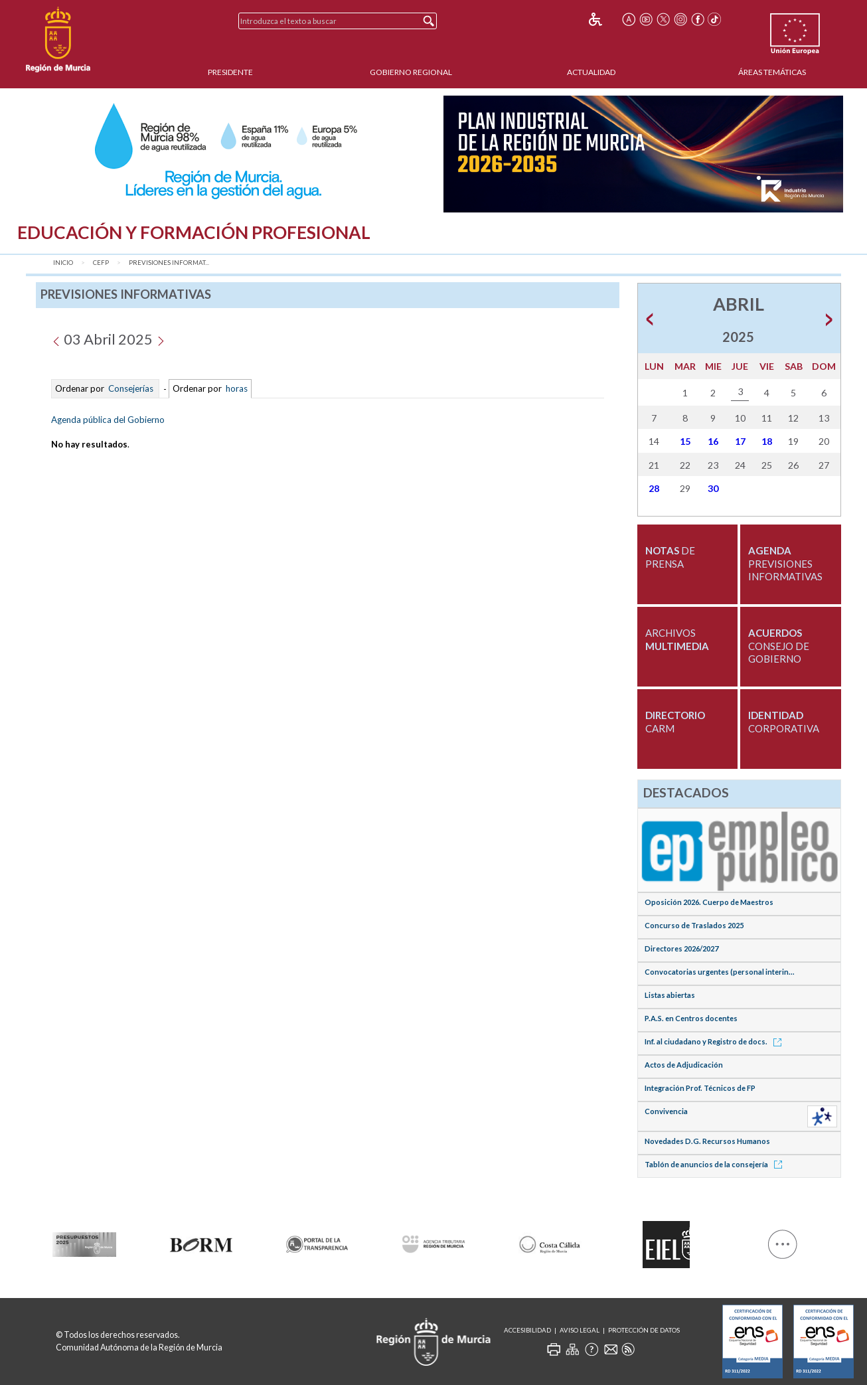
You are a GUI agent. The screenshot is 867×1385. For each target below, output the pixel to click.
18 (766, 441)
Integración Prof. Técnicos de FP (700, 1088)
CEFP (101, 262)
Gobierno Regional (411, 72)
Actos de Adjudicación (684, 1064)
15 (685, 441)
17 (740, 441)
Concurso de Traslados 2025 (694, 925)
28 (654, 488)
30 (713, 488)
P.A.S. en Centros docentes (691, 1018)
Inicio (63, 262)
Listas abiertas (670, 995)
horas (236, 389)
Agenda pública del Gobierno (108, 419)
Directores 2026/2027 (681, 948)
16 (713, 441)
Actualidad (591, 72)
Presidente (230, 72)
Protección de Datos (644, 1330)
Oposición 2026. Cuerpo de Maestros (709, 902)
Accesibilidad (527, 1330)
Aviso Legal (579, 1330)
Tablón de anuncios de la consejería (716, 1164)
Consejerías (130, 389)
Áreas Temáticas (772, 72)
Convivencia (666, 1111)
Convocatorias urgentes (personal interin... (720, 971)
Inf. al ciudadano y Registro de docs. (715, 1041)
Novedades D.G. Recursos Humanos (707, 1141)
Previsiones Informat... (169, 262)
